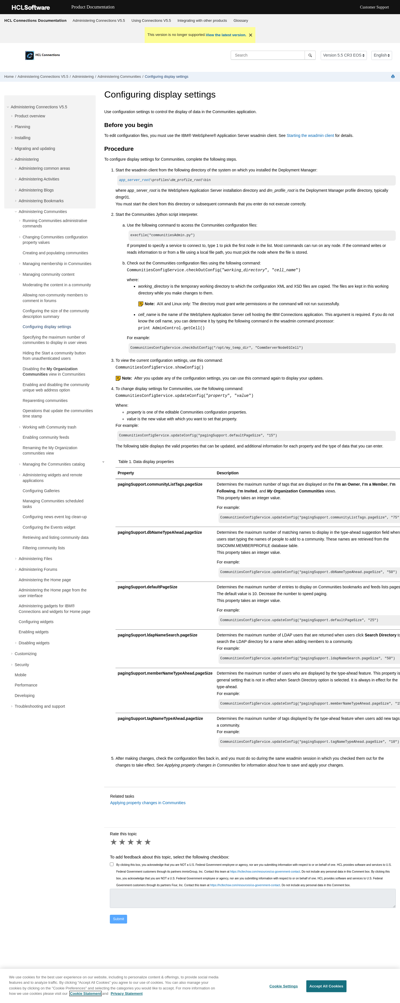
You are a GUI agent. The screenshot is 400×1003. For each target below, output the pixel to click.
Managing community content (48, 274)
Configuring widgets (36, 621)
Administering (83, 77)
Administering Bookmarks (41, 201)
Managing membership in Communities (57, 263)
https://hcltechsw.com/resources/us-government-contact (265, 877)
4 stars (139, 847)
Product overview (30, 116)
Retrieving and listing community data (56, 537)
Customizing (26, 653)
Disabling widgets (34, 643)
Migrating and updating (35, 148)
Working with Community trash (49, 427)
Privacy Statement (127, 994)
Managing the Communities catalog (54, 464)
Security (22, 664)
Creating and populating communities (55, 253)
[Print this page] (393, 76)
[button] (8, 107)
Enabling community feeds (46, 437)
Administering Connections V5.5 (99, 20)
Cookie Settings (283, 986)
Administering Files (35, 558)
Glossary (241, 20)
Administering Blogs (36, 190)
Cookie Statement (85, 994)
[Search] (310, 55)
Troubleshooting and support (40, 706)
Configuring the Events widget (49, 527)
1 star (114, 847)
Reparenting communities (45, 400)
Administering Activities (39, 179)
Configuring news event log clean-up (55, 517)
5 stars (148, 847)
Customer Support (374, 7)
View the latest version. (226, 35)
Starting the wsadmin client (310, 135)
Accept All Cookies (326, 986)
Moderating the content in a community (57, 285)
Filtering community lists (44, 548)
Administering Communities (119, 77)
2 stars (122, 847)
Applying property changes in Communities (147, 808)
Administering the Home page (45, 580)
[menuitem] (98, 20)
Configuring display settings (166, 77)
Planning (22, 126)
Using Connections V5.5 (151, 20)
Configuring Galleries (41, 490)
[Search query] (273, 55)
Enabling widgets (34, 632)
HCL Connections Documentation (35, 20)
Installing (22, 137)
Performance (26, 685)
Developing (25, 695)
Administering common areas (44, 168)
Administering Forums (38, 569)
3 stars (131, 847)
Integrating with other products (202, 20)
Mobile (20, 675)
